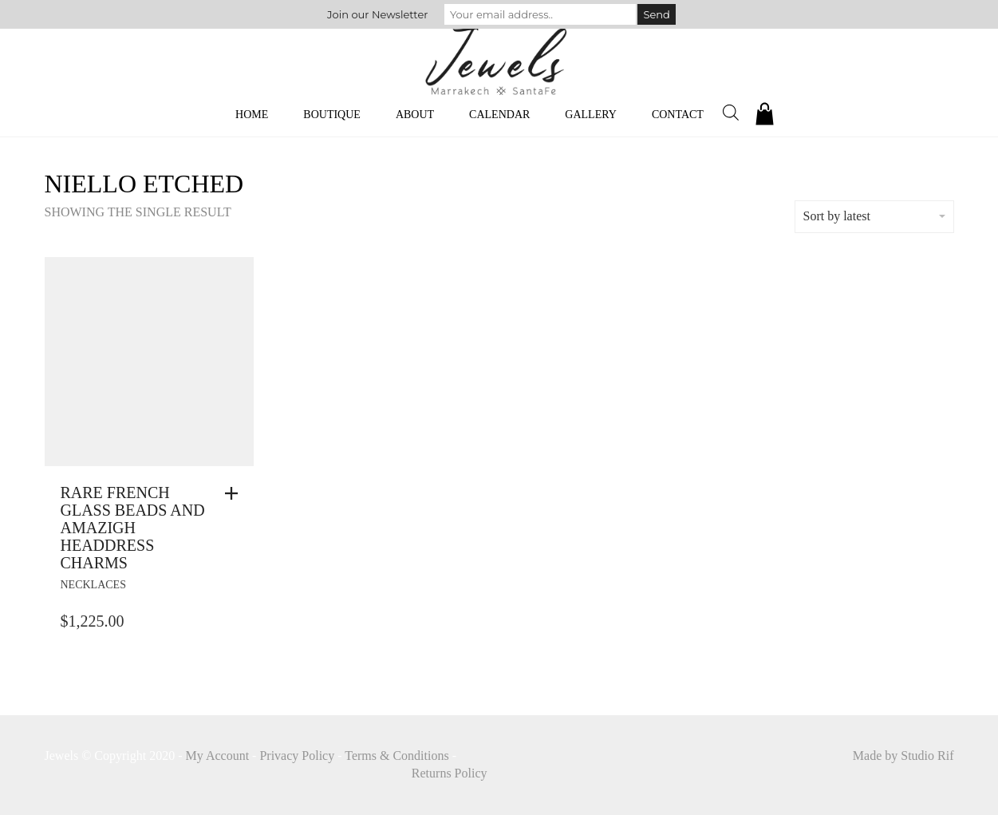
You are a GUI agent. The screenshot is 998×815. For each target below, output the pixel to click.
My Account (218, 755)
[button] (235, 493)
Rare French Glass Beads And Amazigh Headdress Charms (133, 528)
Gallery (591, 115)
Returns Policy (449, 773)
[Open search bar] (731, 113)
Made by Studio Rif (903, 755)
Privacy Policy (296, 755)
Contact (678, 115)
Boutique (332, 115)
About (415, 115)
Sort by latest (874, 216)
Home (251, 115)
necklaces (93, 585)
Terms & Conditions (396, 755)
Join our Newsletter (377, 14)
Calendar (499, 115)
